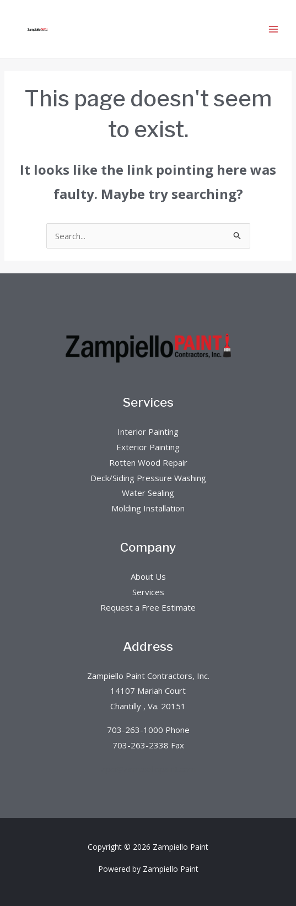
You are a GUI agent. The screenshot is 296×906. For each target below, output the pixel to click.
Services (148, 591)
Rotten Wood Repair (148, 462)
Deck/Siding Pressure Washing (148, 477)
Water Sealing (148, 492)
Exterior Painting (148, 446)
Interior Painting (148, 431)
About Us (148, 576)
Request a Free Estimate (148, 607)
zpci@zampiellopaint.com (148, 768)
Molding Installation (148, 508)
